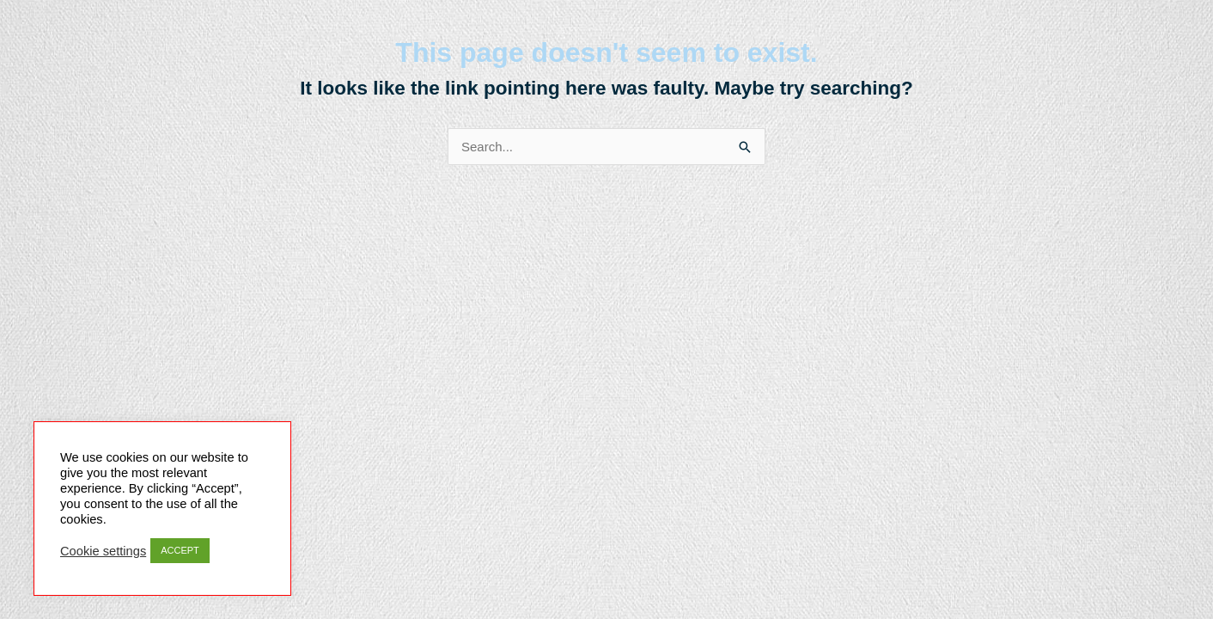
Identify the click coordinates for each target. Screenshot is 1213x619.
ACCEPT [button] (180, 550)
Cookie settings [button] (103, 551)
